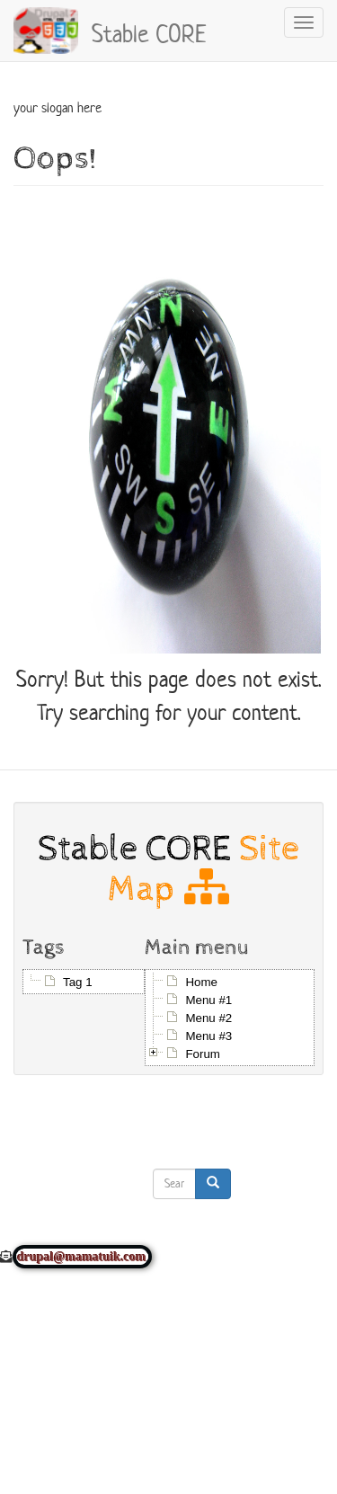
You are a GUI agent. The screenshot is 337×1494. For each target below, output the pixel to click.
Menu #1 (208, 1000)
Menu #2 (208, 1018)
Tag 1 (78, 982)
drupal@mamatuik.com (82, 1256)
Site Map (203, 868)
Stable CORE (149, 31)
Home (201, 982)
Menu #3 (208, 1036)
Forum (202, 1054)
